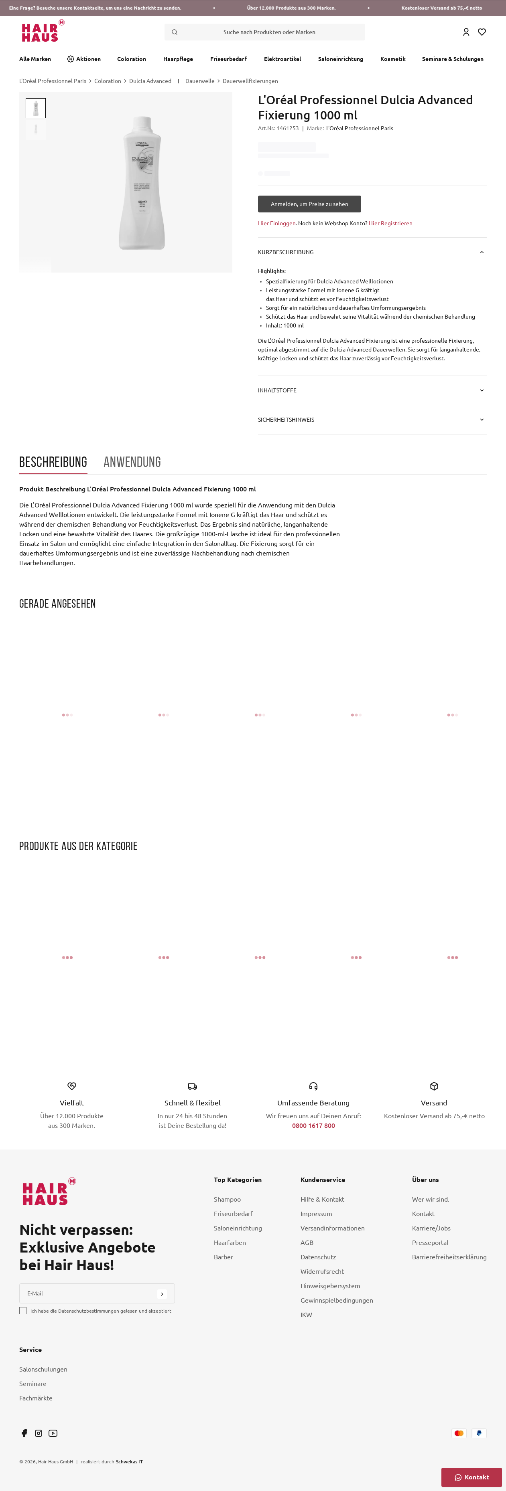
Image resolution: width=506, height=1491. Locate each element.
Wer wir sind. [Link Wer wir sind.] (430, 1199)
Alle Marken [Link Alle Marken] (35, 59)
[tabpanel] (179, 526)
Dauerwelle (200, 81)
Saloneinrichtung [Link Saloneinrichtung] (340, 59)
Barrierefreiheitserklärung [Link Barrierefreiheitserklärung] (449, 1257)
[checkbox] (22, 1310)
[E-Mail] (97, 1293)
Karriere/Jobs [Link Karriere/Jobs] (431, 1228)
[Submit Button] (162, 1294)
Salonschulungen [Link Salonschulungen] (43, 1369)
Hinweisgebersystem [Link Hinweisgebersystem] (330, 1285)
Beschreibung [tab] (53, 461)
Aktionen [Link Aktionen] (88, 59)
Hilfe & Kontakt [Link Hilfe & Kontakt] (322, 1199)
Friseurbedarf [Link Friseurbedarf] (228, 59)
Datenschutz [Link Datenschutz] (318, 1257)
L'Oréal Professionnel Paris (52, 81)
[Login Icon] (466, 32)
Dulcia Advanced (150, 81)
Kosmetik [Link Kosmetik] (393, 59)
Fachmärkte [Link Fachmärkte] (36, 1398)
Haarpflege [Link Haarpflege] (178, 59)
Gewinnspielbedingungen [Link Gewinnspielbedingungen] (337, 1300)
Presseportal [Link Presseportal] (430, 1242)
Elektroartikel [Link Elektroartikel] (282, 59)
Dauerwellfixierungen (250, 81)
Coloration (107, 81)
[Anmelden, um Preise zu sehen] (309, 204)
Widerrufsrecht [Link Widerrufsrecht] (322, 1271)
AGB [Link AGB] (307, 1242)
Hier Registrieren (391, 223)
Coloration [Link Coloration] (131, 59)
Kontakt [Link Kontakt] (423, 1213)
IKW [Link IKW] (306, 1314)
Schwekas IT (129, 1461)
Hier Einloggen (277, 223)
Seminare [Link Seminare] (33, 1383)
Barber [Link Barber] (223, 1257)
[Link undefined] (24, 1433)
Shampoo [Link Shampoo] (227, 1199)
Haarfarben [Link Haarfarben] (230, 1242)
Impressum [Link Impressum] (316, 1213)
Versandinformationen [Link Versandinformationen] (333, 1228)
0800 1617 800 (313, 1125)
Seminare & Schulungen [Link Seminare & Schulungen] (453, 59)
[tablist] (253, 464)
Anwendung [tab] (132, 461)
